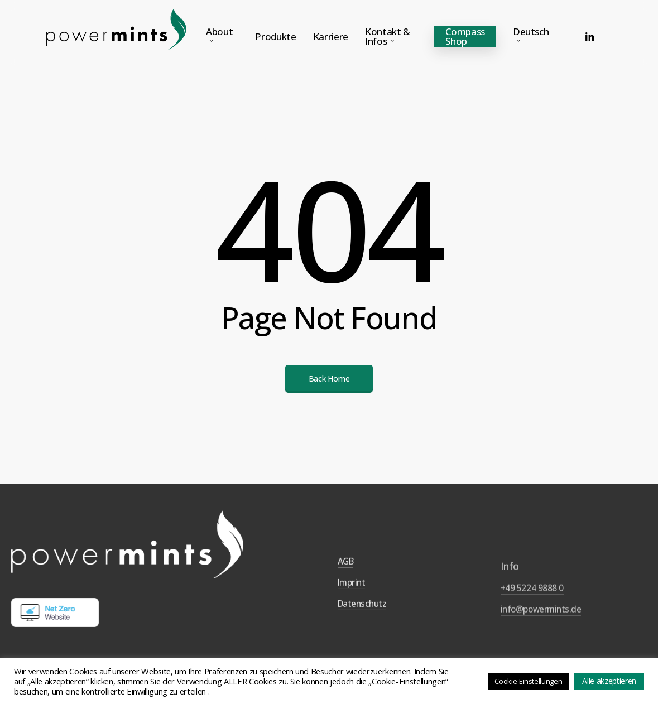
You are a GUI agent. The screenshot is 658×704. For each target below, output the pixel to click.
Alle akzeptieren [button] (609, 681)
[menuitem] (534, 36)
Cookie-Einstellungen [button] (528, 681)
